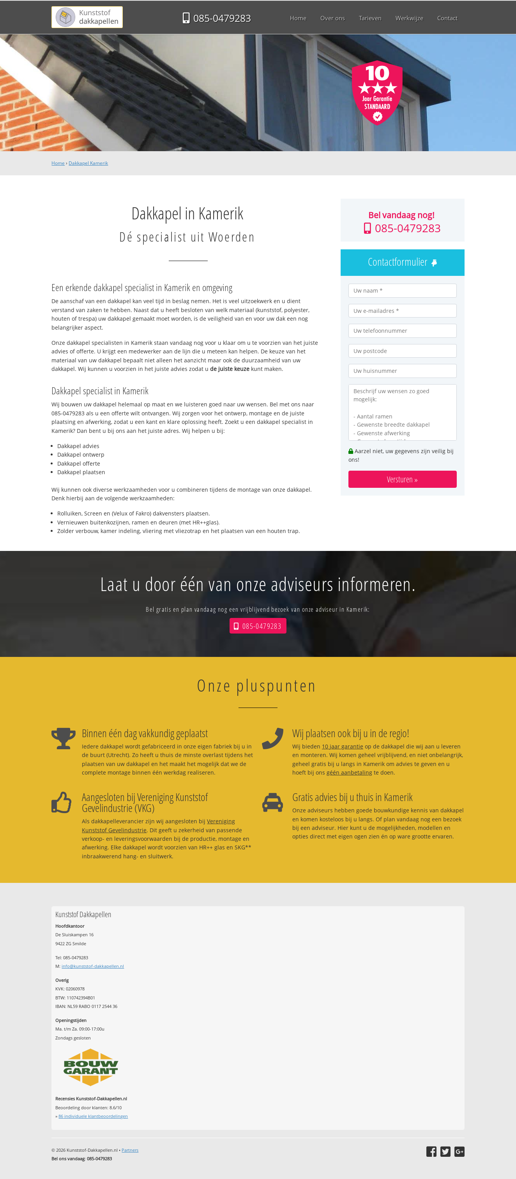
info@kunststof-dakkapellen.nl (93, 966)
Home (58, 163)
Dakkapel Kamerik (88, 163)
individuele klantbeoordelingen (93, 1116)
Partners (130, 1150)
